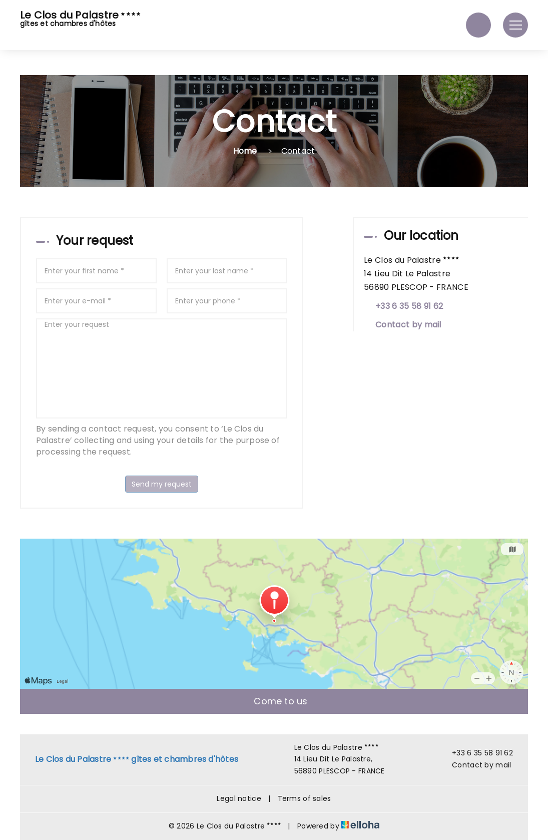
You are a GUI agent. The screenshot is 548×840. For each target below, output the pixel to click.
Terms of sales (304, 798)
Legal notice (239, 798)
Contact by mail (408, 324)
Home (245, 151)
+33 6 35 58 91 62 (476, 753)
